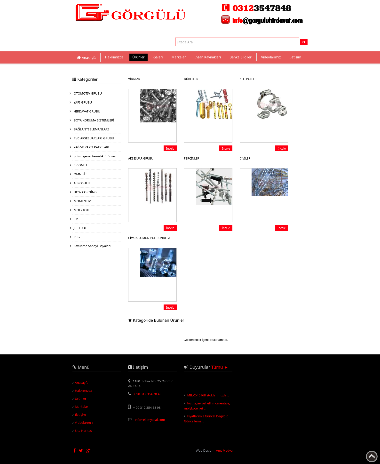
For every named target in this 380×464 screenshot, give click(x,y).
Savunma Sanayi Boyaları (92, 246)
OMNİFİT (80, 174)
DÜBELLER (191, 79)
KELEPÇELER (248, 79)
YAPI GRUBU (83, 102)
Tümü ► (220, 367)
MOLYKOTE (82, 210)
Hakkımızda (114, 57)
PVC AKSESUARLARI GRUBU (94, 138)
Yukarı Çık (372, 456)
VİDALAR (134, 79)
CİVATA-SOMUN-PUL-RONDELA (149, 238)
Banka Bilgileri (241, 57)
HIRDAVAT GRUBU (87, 111)
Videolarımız (271, 57)
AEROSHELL (82, 183)
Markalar (179, 57)
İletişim (295, 57)
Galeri (158, 57)
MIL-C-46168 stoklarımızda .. (208, 398)
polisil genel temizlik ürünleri (95, 156)
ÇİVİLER (245, 158)
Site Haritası (84, 430)
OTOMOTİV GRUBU (88, 93)
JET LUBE (80, 228)
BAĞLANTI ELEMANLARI (91, 129)
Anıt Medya (224, 450)
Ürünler (138, 57)
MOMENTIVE (83, 201)
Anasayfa (81, 382)
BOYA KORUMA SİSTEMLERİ (94, 120)
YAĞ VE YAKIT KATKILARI (91, 147)
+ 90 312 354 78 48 (147, 394)
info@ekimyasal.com (150, 419)
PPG (77, 237)
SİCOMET (80, 165)
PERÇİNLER (191, 158)
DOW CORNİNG (85, 192)
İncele (170, 148)
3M (76, 219)
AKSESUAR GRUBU (140, 158)
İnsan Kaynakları (208, 57)
